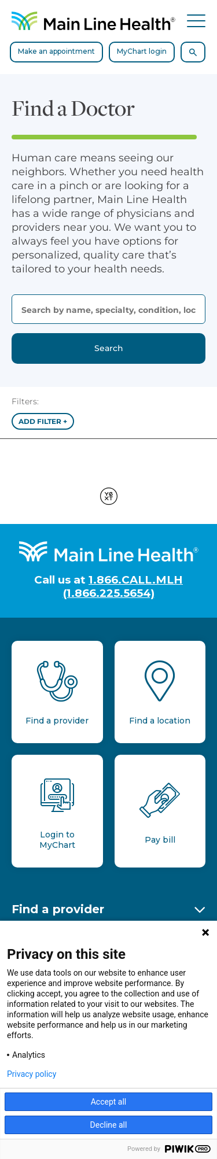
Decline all (108, 1125)
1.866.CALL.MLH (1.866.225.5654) (123, 586)
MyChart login (142, 51)
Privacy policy (31, 1074)
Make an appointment (56, 51)
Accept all (109, 1101)
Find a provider (58, 909)
